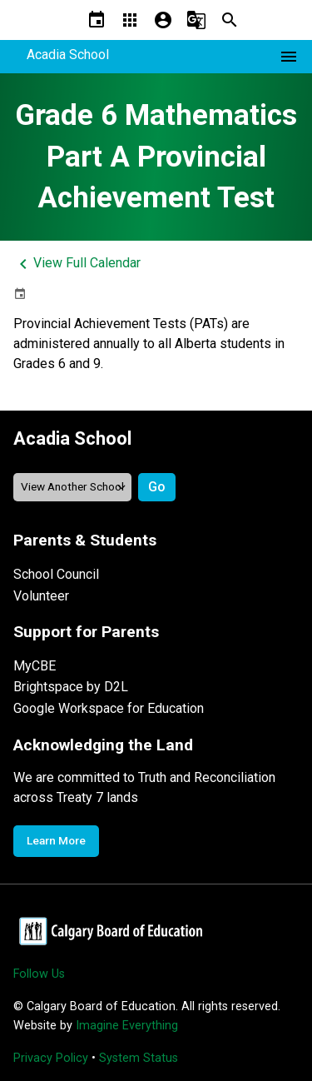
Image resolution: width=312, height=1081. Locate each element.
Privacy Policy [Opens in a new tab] (50, 1058)
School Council (56, 574)
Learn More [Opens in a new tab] (56, 840)
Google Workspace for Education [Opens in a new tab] (108, 708)
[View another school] (72, 487)
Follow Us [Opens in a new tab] (39, 974)
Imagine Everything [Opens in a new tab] (127, 1026)
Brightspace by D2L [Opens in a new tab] (70, 687)
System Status (138, 1058)
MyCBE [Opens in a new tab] (34, 666)
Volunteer (41, 596)
